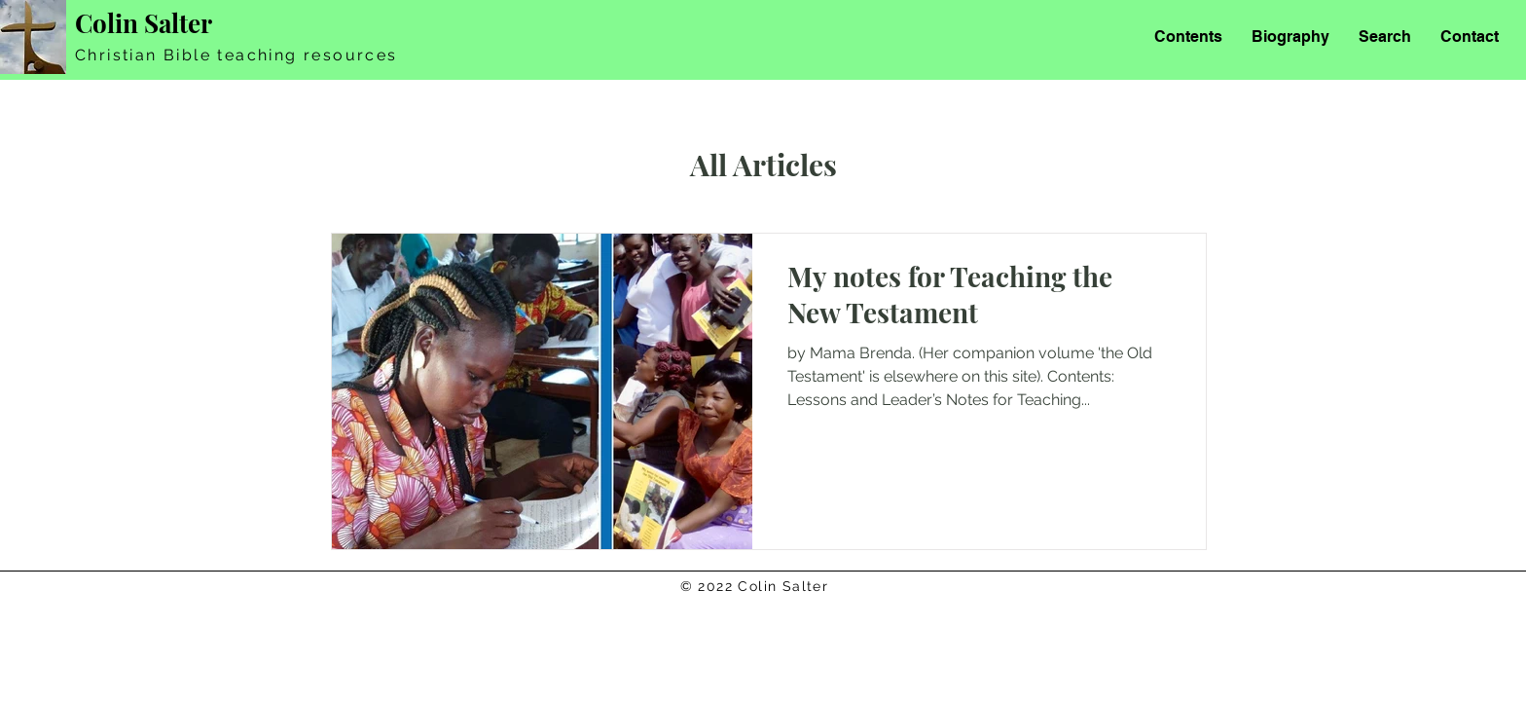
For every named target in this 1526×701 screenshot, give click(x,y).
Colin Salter (143, 23)
